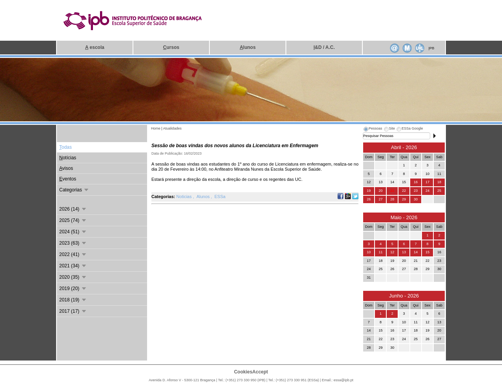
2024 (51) (73, 232)
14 (416, 252)
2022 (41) (73, 254)
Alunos (203, 196)
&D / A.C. (324, 47)
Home (155, 128)
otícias (67, 157)
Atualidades (172, 128)
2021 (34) (73, 266)
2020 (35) (73, 277)
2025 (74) (73, 220)
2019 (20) (73, 288)
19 (369, 191)
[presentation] (372, 129)
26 (369, 199)
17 (427, 182)
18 (439, 182)
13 (404, 252)
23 (416, 191)
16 (416, 182)
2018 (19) (73, 300)
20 (380, 191)
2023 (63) (73, 243)
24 (427, 191)
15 (427, 252)
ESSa (220, 196)
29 (404, 199)
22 (404, 191)
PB (431, 48)
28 (392, 199)
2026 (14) (73, 209)
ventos (67, 179)
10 (369, 252)
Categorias (74, 190)
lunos (248, 47)
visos (66, 168)
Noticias (184, 196)
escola (94, 47)
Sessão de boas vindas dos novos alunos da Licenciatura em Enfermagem (234, 145)
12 (392, 252)
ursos (171, 47)
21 (392, 191)
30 (416, 199)
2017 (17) (73, 311)
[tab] (372, 129)
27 (380, 199)
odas (65, 147)
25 (439, 191)
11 (380, 252)
